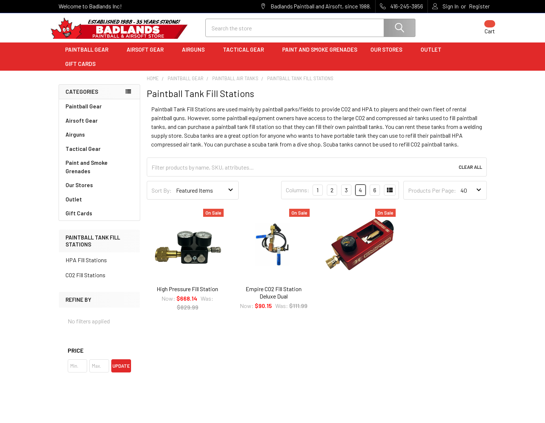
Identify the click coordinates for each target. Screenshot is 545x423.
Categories (82, 98)
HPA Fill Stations (86, 266)
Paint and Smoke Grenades (319, 56)
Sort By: (162, 196)
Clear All (470, 174)
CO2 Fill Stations (85, 281)
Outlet (434, 56)
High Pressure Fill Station (187, 295)
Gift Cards (80, 70)
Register (479, 6)
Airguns (196, 56)
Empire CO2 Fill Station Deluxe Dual (274, 299)
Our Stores (388, 56)
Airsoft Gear (148, 56)
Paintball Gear (89, 56)
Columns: (297, 196)
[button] (99, 356)
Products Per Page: (432, 196)
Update (121, 372)
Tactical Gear (246, 56)
